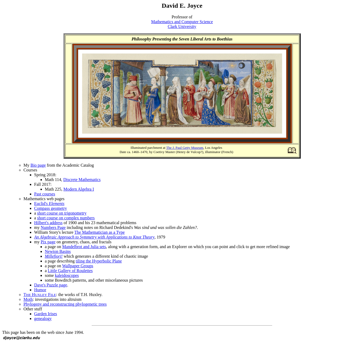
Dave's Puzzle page (50, 285)
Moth (28, 299)
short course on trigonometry (61, 213)
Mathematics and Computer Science (182, 21)
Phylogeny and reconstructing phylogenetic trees (65, 304)
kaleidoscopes (67, 275)
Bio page (38, 165)
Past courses (44, 194)
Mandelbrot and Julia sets (84, 246)
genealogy (43, 318)
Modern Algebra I (78, 189)
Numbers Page (53, 227)
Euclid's (49, 203)
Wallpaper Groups (77, 266)
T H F (39, 294)
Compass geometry (50, 208)
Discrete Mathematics (82, 179)
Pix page (48, 242)
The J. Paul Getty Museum (184, 148)
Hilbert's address (48, 222)
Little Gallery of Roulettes (70, 270)
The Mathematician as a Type (99, 232)
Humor (40, 290)
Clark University (182, 26)
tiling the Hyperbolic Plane (99, 261)
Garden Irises (45, 313)
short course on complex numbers (66, 218)
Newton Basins (58, 251)
